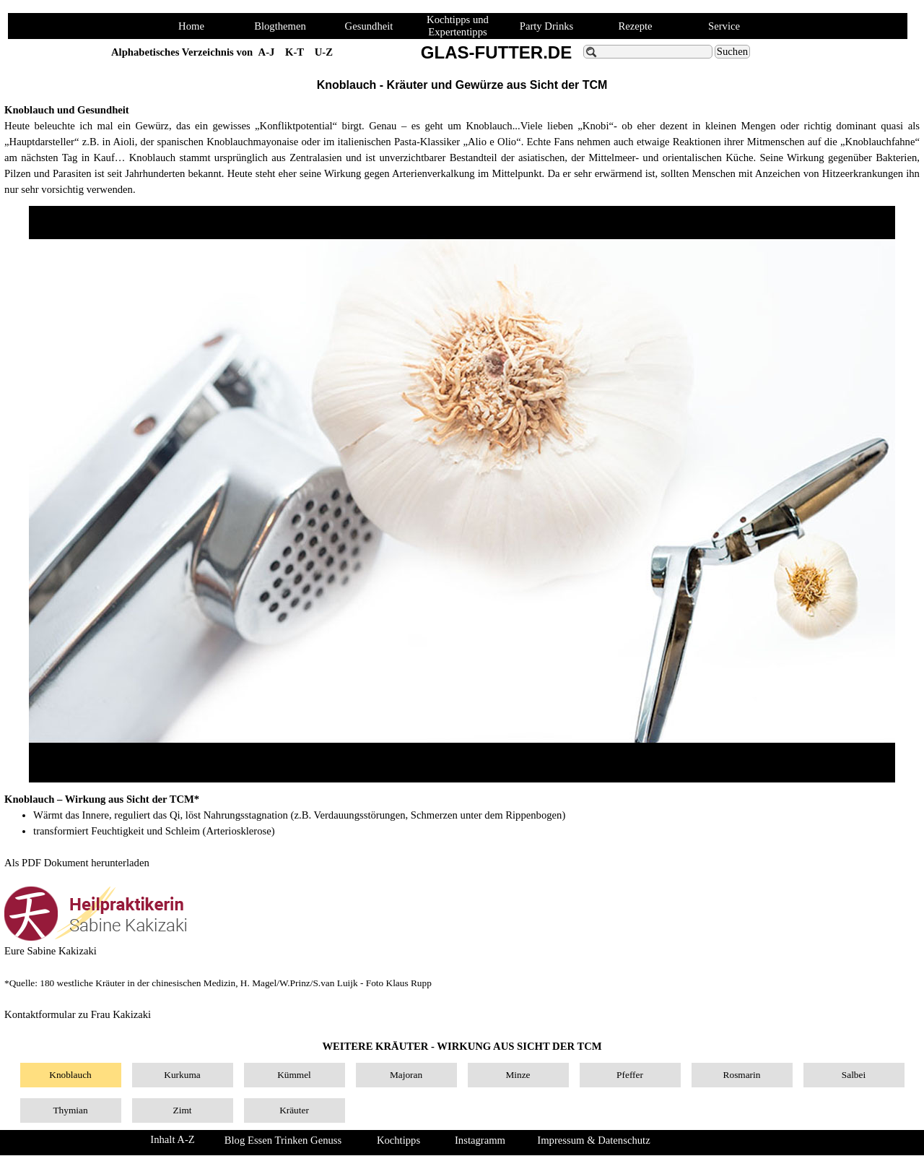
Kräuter (294, 1110)
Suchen (732, 51)
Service (724, 26)
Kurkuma (182, 1074)
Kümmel (294, 1074)
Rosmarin (742, 1074)
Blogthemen (280, 26)
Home (191, 26)
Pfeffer (629, 1074)
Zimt (182, 1110)
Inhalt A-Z (172, 1139)
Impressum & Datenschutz (593, 1140)
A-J (266, 52)
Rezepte (635, 26)
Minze (517, 1074)
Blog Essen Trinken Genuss (283, 1140)
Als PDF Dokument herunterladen (76, 862)
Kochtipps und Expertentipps (458, 26)
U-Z (324, 52)
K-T (294, 52)
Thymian (70, 1110)
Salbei (854, 1074)
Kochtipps (398, 1140)
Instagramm (480, 1140)
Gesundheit (369, 26)
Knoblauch (70, 1074)
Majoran (406, 1074)
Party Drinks (547, 26)
